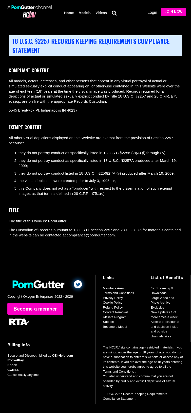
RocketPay (15, 360)
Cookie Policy (112, 302)
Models (85, 13)
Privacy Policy (113, 298)
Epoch (12, 365)
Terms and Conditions (118, 293)
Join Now (173, 12)
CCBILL (13, 370)
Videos (101, 13)
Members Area (113, 288)
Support (108, 322)
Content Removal (115, 312)
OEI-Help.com (62, 355)
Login (152, 12)
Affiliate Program (115, 317)
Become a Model (115, 327)
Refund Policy (113, 307)
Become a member (35, 309)
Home (69, 13)
